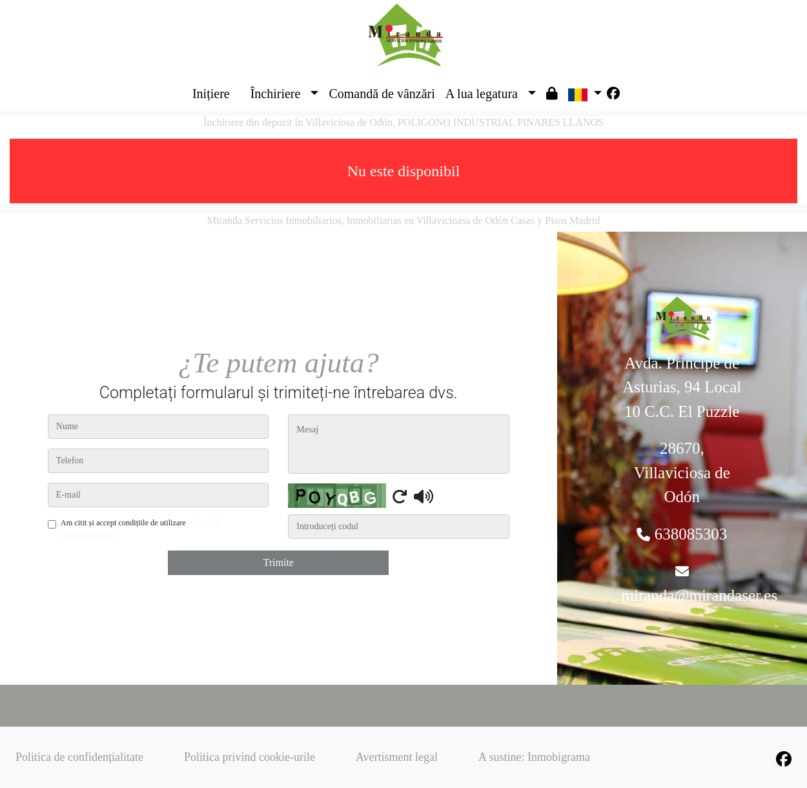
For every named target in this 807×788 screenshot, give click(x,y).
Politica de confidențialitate (79, 757)
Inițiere (211, 93)
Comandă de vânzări (381, 93)
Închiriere (275, 93)
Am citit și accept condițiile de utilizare (141, 528)
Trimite (278, 562)
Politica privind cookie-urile (249, 757)
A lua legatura (481, 93)
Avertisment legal (397, 757)
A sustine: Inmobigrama (534, 757)
